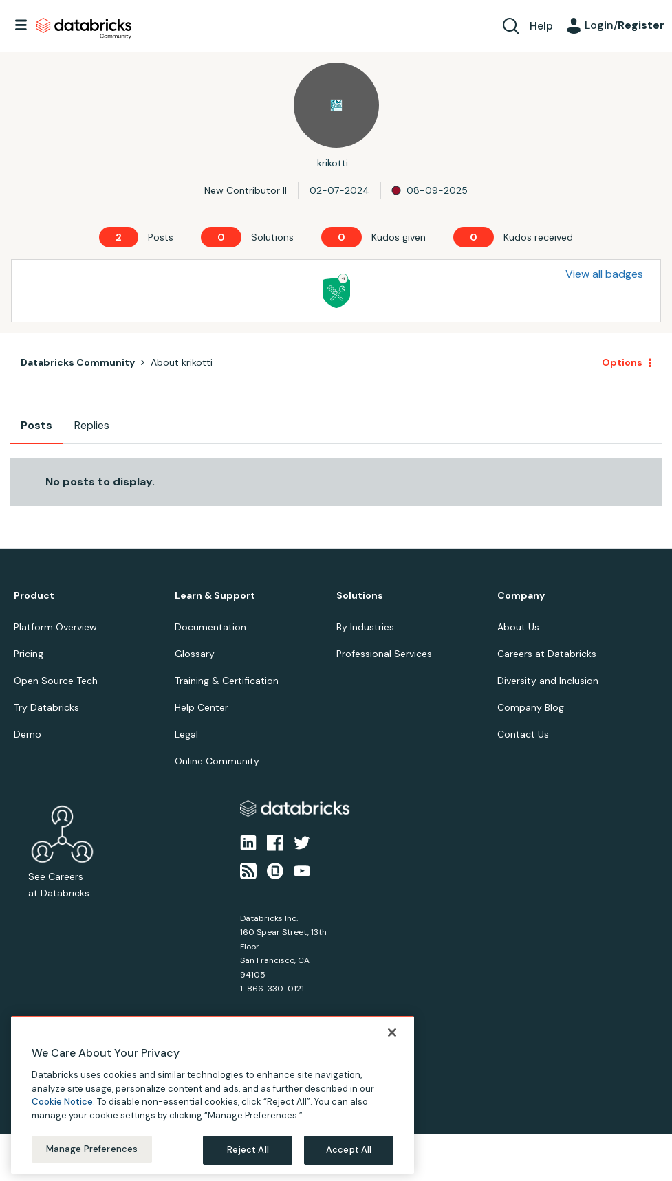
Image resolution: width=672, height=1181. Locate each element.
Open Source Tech (56, 680)
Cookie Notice (62, 1104)
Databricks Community (84, 29)
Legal (186, 734)
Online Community (217, 761)
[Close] (392, 1035)
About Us (518, 627)
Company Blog (530, 707)
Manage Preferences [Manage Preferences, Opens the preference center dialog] (92, 1152)
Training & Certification (227, 680)
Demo (27, 734)
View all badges (604, 274)
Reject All (248, 1152)
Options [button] (622, 362)
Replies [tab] (91, 425)
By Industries (365, 627)
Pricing (28, 654)
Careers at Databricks (546, 654)
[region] (212, 1098)
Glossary (195, 654)
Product (34, 595)
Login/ (624, 25)
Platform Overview (55, 627)
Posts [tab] (36, 425)
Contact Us (523, 734)
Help (541, 26)
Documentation (210, 627)
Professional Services (384, 654)
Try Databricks (46, 707)
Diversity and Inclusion (547, 680)
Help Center (201, 707)
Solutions (359, 595)
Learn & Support (215, 595)
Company (521, 595)
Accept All (348, 1152)
